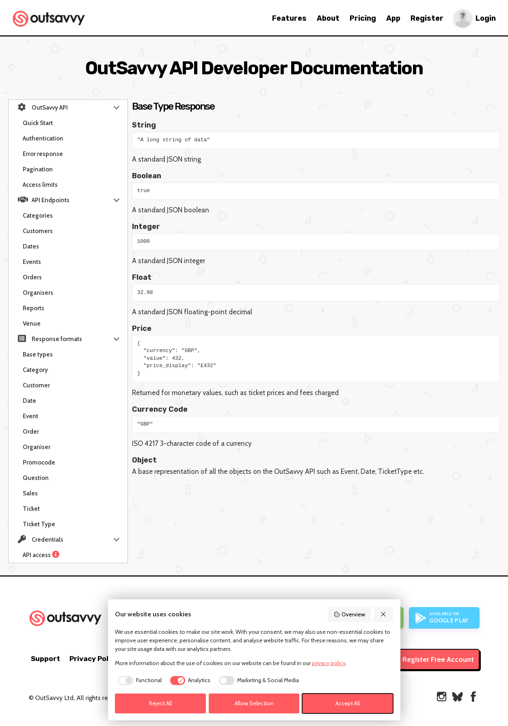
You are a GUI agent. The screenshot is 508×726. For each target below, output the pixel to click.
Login (486, 18)
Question (36, 478)
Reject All (160, 703)
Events (32, 262)
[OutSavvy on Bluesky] (457, 696)
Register (427, 18)
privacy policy (329, 663)
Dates (31, 246)
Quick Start (38, 123)
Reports (33, 308)
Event (30, 416)
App (393, 18)
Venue (32, 323)
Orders (32, 277)
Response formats (50, 338)
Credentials (40, 539)
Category (35, 370)
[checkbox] (138, 680)
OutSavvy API (43, 107)
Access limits (40, 184)
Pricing (363, 18)
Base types (38, 354)
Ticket (31, 508)
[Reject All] (383, 614)
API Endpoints (43, 199)
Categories (38, 215)
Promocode (39, 462)
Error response (43, 154)
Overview (349, 614)
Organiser (36, 447)
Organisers (38, 292)
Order (31, 431)
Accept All (347, 703)
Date (29, 400)
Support (45, 659)
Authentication (43, 138)
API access (42, 555)
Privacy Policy (94, 659)
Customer (36, 385)
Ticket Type (39, 524)
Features (289, 18)
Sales (30, 493)
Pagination (38, 169)
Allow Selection (254, 703)
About (328, 18)
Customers (38, 231)
